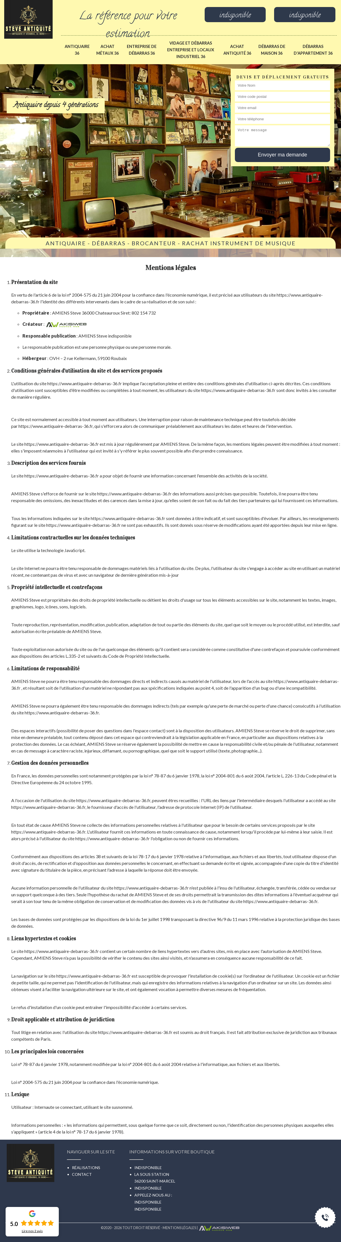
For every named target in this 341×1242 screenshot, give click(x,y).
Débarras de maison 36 (271, 50)
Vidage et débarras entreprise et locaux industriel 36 (190, 50)
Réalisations (86, 1167)
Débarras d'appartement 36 (313, 50)
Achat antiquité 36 (237, 50)
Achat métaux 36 (107, 50)
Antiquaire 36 (77, 50)
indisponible (235, 16)
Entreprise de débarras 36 (142, 50)
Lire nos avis (32, 1231)
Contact (82, 1174)
